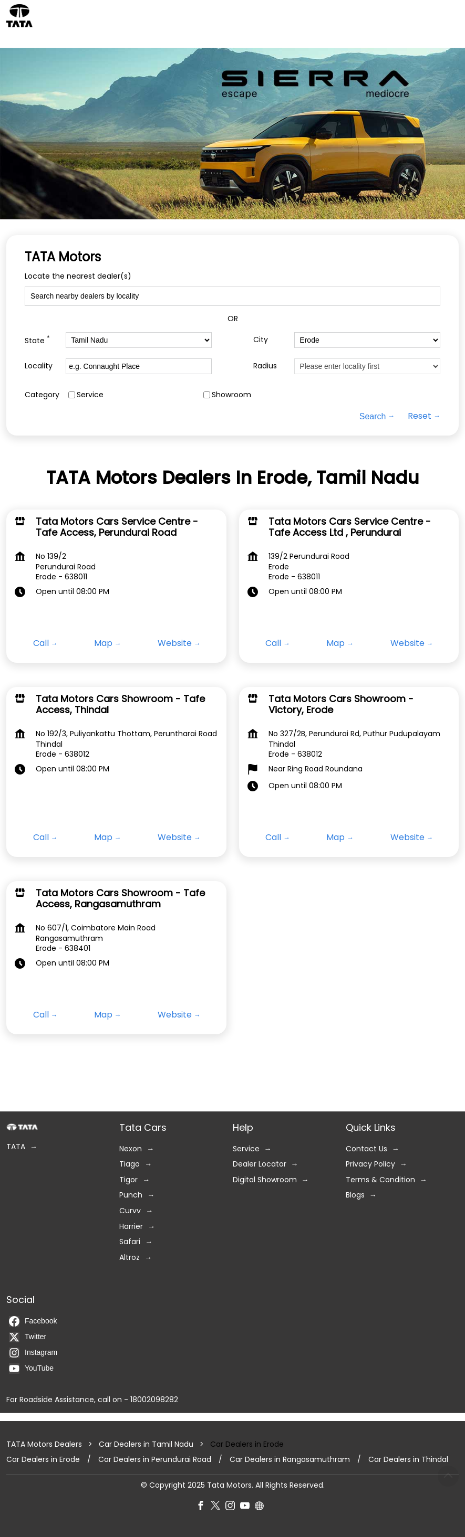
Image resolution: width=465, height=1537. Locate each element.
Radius (265, 366)
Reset (419, 416)
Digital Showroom (265, 1180)
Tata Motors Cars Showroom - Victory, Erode (341, 704)
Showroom (231, 395)
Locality (39, 366)
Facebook (33, 1321)
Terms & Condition (380, 1180)
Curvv (130, 1211)
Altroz (129, 1258)
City (260, 340)
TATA (15, 1147)
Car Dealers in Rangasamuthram (290, 1460)
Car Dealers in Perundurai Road (154, 1460)
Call (41, 643)
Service (90, 395)
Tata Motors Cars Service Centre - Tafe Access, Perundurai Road (117, 526)
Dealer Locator (259, 1164)
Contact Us (366, 1149)
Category (42, 395)
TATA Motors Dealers (45, 1444)
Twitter (27, 1337)
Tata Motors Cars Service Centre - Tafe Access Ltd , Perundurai (349, 526)
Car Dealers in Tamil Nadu (146, 1444)
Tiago (129, 1164)
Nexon (130, 1149)
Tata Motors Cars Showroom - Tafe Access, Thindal (120, 704)
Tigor (128, 1180)
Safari (129, 1242)
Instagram (33, 1353)
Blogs (355, 1196)
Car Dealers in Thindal (408, 1460)
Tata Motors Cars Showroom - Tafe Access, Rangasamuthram (120, 898)
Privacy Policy (370, 1164)
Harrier (131, 1227)
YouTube (31, 1368)
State (37, 340)
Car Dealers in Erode (43, 1460)
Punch (130, 1196)
